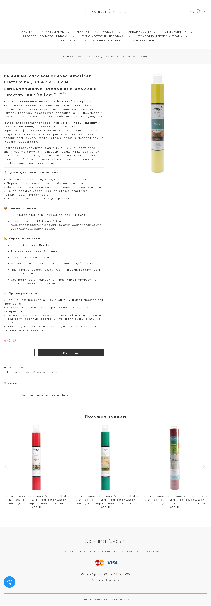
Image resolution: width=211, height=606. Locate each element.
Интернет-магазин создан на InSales (105, 600)
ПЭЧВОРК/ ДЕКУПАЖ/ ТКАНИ (160, 36)
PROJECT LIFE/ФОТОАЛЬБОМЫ (46, 36)
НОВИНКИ (27, 32)
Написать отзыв (73, 396)
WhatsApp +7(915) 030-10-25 (105, 575)
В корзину (71, 353)
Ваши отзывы (52, 552)
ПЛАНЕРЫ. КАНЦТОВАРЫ (96, 32)
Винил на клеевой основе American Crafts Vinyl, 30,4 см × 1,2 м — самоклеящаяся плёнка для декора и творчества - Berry (174, 501)
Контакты (134, 552)
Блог (83, 552)
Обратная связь (157, 552)
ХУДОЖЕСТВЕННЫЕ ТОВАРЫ (104, 36)
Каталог (71, 552)
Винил (143, 57)
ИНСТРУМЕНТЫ (53, 32)
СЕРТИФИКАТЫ (69, 40)
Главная (69, 57)
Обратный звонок (105, 581)
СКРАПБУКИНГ (139, 32)
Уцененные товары (107, 40)
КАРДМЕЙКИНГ (175, 32)
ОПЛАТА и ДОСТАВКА (107, 552)
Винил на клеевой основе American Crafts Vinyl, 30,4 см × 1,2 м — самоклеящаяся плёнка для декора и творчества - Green (105, 501)
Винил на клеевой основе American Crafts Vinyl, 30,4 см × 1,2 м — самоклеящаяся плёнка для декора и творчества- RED (36, 501)
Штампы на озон (141, 40)
